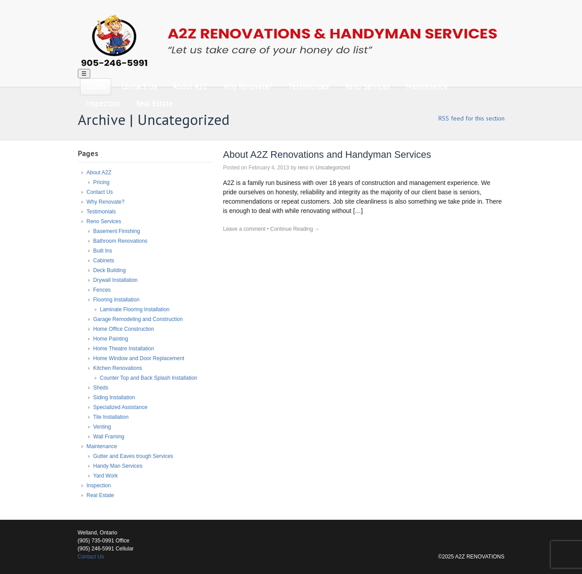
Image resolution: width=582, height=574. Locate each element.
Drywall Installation (115, 280)
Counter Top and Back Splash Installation (148, 378)
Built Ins (102, 251)
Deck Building (109, 270)
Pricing (101, 182)
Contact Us (139, 86)
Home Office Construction (123, 329)
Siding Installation (114, 397)
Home (95, 86)
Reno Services (367, 86)
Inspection (103, 103)
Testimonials (308, 86)
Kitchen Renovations (117, 368)
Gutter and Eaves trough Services (133, 456)
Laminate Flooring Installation (135, 309)
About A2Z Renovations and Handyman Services (327, 154)
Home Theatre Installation (123, 348)
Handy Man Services (118, 466)
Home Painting (110, 339)
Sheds (100, 388)
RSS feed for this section (471, 118)
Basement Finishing (116, 231)
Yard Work (105, 476)
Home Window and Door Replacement (139, 358)
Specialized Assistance (120, 407)
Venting (102, 427)
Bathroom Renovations (120, 241)
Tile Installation (111, 417)
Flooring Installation (116, 300)
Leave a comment (244, 229)
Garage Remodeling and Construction (138, 319)
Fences (102, 290)
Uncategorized (333, 168)
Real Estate (154, 103)
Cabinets (103, 260)
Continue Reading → (295, 229)
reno (303, 168)
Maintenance (427, 86)
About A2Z (190, 86)
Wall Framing (108, 437)
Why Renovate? (247, 86)
